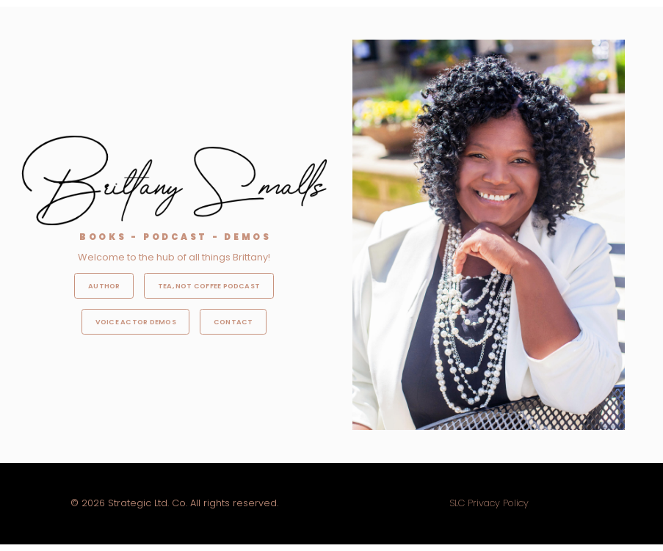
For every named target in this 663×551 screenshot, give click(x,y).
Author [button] (104, 286)
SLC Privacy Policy (489, 503)
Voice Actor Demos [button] (135, 321)
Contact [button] (233, 321)
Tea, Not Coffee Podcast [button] (209, 286)
